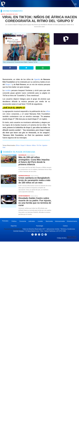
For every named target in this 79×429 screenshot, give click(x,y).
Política (14, 221)
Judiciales (31, 221)
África (17, 145)
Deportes (14, 226)
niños (48, 111)
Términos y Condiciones (67, 229)
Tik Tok (39, 145)
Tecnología (39, 226)
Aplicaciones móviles (53, 229)
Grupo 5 (8, 84)
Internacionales (60, 221)
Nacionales (49, 221)
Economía (23, 221)
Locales (40, 221)
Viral (4, 147)
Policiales (5, 221)
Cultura (65, 226)
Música (29, 145)
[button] (75, 4)
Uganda (37, 79)
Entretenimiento (72, 221)
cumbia (8, 90)
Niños (34, 145)
